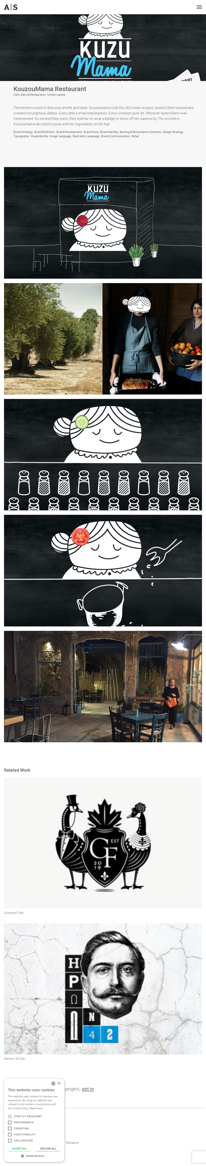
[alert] (34, 1120)
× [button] (58, 1083)
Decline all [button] (48, 1148)
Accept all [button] (19, 1148)
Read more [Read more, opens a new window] (36, 1108)
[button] (34, 1156)
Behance (72, 1143)
